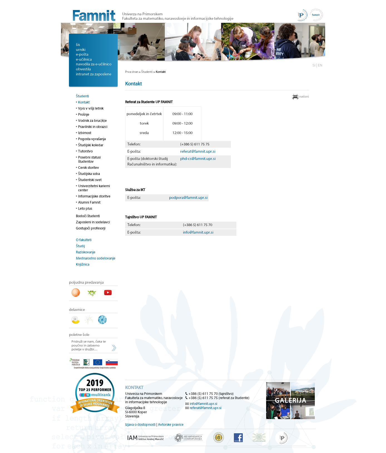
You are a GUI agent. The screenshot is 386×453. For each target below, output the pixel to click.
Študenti (82, 96)
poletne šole (79, 335)
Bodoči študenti (88, 216)
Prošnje (83, 114)
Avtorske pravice (171, 424)
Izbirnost (84, 133)
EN (320, 65)
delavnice (77, 310)
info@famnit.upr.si (198, 232)
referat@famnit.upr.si (197, 151)
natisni (304, 96)
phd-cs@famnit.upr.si (198, 159)
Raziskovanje (85, 252)
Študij (80, 246)
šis (78, 45)
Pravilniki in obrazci (92, 127)
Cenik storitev (88, 167)
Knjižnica (82, 264)
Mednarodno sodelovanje (95, 258)
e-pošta (82, 54)
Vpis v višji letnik (90, 108)
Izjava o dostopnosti (140, 424)
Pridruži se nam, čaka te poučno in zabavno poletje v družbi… (88, 345)
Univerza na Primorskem (142, 14)
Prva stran (131, 72)
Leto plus (85, 208)
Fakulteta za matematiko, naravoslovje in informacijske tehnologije (177, 18)
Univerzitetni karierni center (94, 188)
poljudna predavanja (86, 282)
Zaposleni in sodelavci (93, 222)
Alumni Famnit (89, 202)
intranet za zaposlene (93, 74)
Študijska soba (89, 174)
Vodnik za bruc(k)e (92, 120)
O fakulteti (83, 240)
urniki (80, 50)
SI (314, 65)
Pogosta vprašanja (92, 139)
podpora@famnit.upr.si (188, 197)
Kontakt (84, 102)
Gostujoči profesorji (90, 228)
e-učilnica (84, 59)
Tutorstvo (85, 151)
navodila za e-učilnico (94, 64)
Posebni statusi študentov (89, 159)
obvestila (83, 69)
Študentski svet (90, 180)
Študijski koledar (90, 145)
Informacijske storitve (94, 196)
